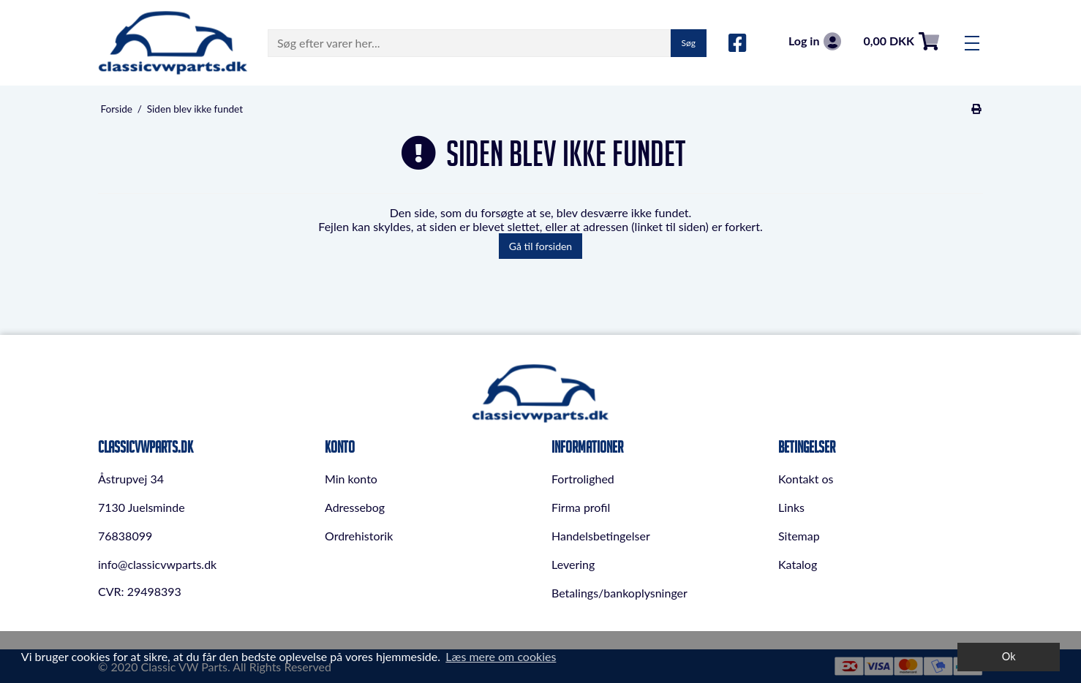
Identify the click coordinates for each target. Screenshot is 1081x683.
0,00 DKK (901, 41)
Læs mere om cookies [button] (500, 656)
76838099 (125, 536)
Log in (814, 41)
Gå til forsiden (540, 246)
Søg (689, 42)
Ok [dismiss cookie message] (1009, 656)
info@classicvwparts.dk (157, 564)
